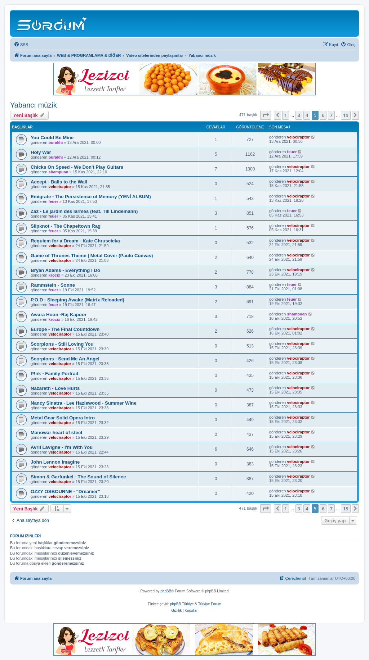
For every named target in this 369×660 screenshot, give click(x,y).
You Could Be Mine (52, 137)
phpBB (165, 591)
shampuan (58, 172)
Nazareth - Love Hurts (55, 388)
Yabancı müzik (33, 105)
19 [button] (345, 115)
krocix (54, 275)
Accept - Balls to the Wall (59, 182)
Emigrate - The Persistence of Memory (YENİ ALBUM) (91, 196)
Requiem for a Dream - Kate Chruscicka (75, 240)
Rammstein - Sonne (53, 285)
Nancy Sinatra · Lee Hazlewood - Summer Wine (84, 403)
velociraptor (298, 137)
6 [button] (323, 115)
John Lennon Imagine (55, 462)
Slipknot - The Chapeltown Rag (66, 226)
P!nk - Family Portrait (55, 373)
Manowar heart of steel (56, 432)
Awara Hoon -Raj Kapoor (58, 314)
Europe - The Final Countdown (65, 329)
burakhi (56, 142)
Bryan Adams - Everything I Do (65, 270)
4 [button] (307, 115)
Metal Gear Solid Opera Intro (63, 417)
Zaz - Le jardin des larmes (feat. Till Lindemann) (84, 211)
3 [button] (299, 115)
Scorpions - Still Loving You (62, 344)
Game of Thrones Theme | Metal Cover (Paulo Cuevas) (92, 255)
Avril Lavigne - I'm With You (62, 447)
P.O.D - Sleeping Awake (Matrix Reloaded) (77, 299)
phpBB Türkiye (182, 604)
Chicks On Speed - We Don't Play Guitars (77, 167)
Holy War (41, 152)
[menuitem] (21, 44)
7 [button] (331, 115)
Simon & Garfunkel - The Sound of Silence (78, 476)
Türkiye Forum (209, 604)
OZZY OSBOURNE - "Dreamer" (65, 491)
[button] (265, 115)
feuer (292, 152)
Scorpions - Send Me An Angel (65, 358)
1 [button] (285, 115)
